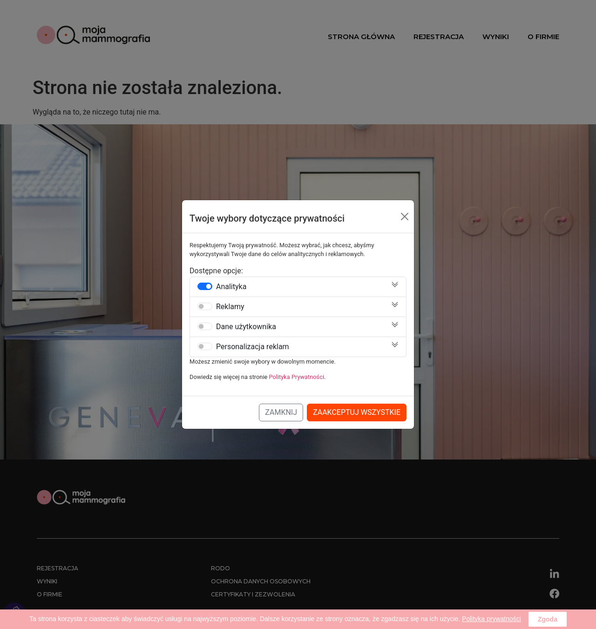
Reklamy (230, 307)
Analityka (231, 287)
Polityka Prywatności (297, 376)
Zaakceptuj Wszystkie (356, 412)
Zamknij (281, 412)
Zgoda (547, 619)
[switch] (204, 286)
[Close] (404, 216)
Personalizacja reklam (252, 347)
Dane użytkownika (246, 327)
